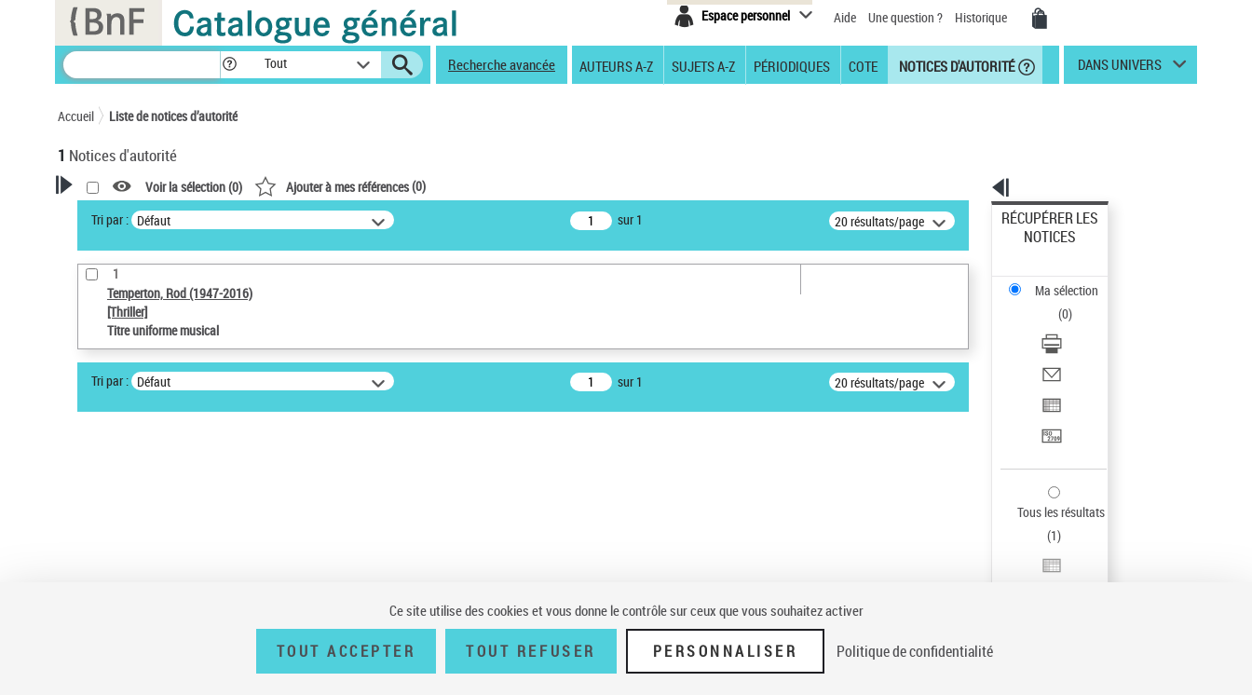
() (579, 186)
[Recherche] (141, 64)
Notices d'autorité (955, 65)
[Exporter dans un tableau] (1075, 325)
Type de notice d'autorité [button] (147, 452)
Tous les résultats (1049, 398)
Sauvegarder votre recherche (174, 382)
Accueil (76, 116)
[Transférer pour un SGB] (1075, 347)
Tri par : (349, 219)
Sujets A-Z (703, 65)
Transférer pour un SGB (1064, 347)
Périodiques (792, 65)
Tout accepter (346, 651)
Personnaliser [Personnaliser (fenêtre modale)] (725, 651)
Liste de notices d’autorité (173, 116)
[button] (229, 64)
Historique (982, 17)
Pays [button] (90, 568)
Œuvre (100, 481)
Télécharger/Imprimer (1059, 280)
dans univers (1120, 69)
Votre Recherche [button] (134, 216)
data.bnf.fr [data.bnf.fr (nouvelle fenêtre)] (989, 570)
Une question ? (905, 17)
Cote (863, 65)
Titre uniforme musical (152, 509)
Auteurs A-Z (616, 65)
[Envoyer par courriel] (1075, 302)
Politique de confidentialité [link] (915, 651)
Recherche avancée (501, 64)
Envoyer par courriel (1056, 302)
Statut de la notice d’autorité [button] (158, 537)
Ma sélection (1036, 247)
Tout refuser (530, 651)
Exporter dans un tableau (1069, 325)
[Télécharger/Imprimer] (1075, 280)
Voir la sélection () (433, 187)
